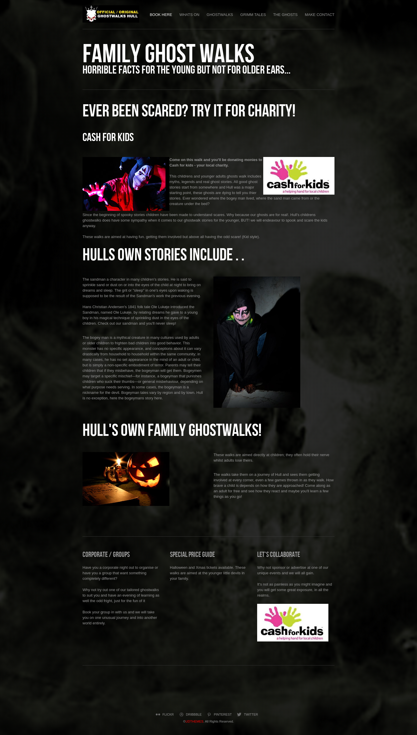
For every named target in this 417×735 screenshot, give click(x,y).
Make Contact (319, 14)
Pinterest (219, 714)
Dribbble (190, 714)
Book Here (161, 14)
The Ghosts (285, 14)
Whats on (189, 14)
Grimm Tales (253, 14)
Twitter (247, 714)
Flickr (164, 714)
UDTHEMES (195, 721)
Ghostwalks (220, 14)
